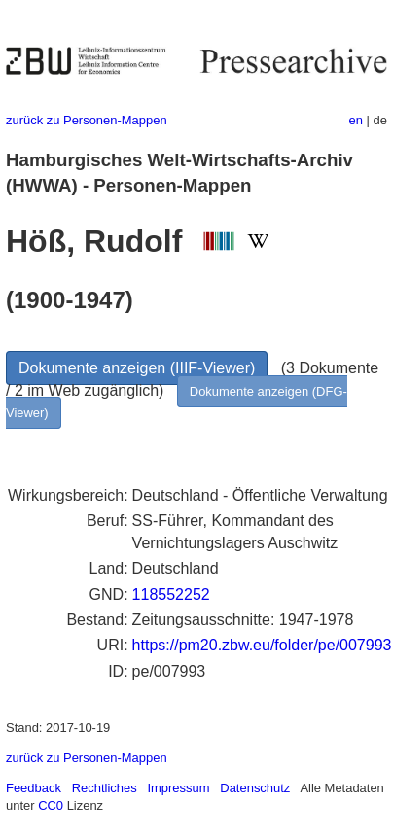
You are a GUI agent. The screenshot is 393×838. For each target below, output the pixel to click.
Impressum (178, 788)
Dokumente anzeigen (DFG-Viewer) (176, 402)
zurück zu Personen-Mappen (86, 120)
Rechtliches (104, 788)
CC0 (50, 805)
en (356, 120)
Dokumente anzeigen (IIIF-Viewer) (136, 368)
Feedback (33, 788)
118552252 (171, 594)
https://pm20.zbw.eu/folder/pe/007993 (262, 645)
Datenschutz (255, 788)
